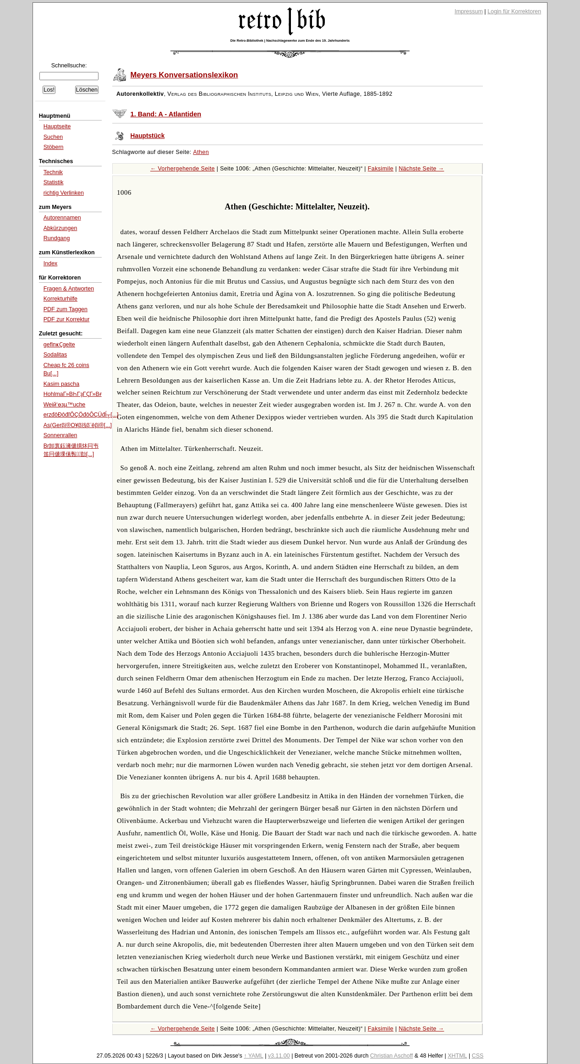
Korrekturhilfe (60, 299)
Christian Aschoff (391, 1056)
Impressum (468, 11)
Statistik (54, 182)
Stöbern (54, 147)
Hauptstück (148, 135)
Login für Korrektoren (514, 11)
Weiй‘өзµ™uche (65, 404)
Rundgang (57, 238)
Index (51, 263)
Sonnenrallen (60, 435)
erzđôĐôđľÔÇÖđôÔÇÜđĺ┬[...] (81, 414)
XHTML (457, 1056)
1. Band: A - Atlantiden (166, 114)
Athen (201, 152)
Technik (53, 172)
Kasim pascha (61, 384)
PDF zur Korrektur (67, 319)
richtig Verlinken (64, 193)
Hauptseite (57, 126)
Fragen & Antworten (69, 288)
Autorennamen (62, 217)
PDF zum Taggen (66, 309)
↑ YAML (253, 1056)
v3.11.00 (279, 1056)
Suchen (53, 137)
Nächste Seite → (421, 168)
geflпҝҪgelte (59, 344)
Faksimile (381, 168)
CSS (478, 1056)
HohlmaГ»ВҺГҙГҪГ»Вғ (73, 394)
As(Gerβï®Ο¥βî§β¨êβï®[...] (78, 425)
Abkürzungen (60, 228)
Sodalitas (55, 354)
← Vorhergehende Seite (182, 168)
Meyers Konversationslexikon (184, 75)
